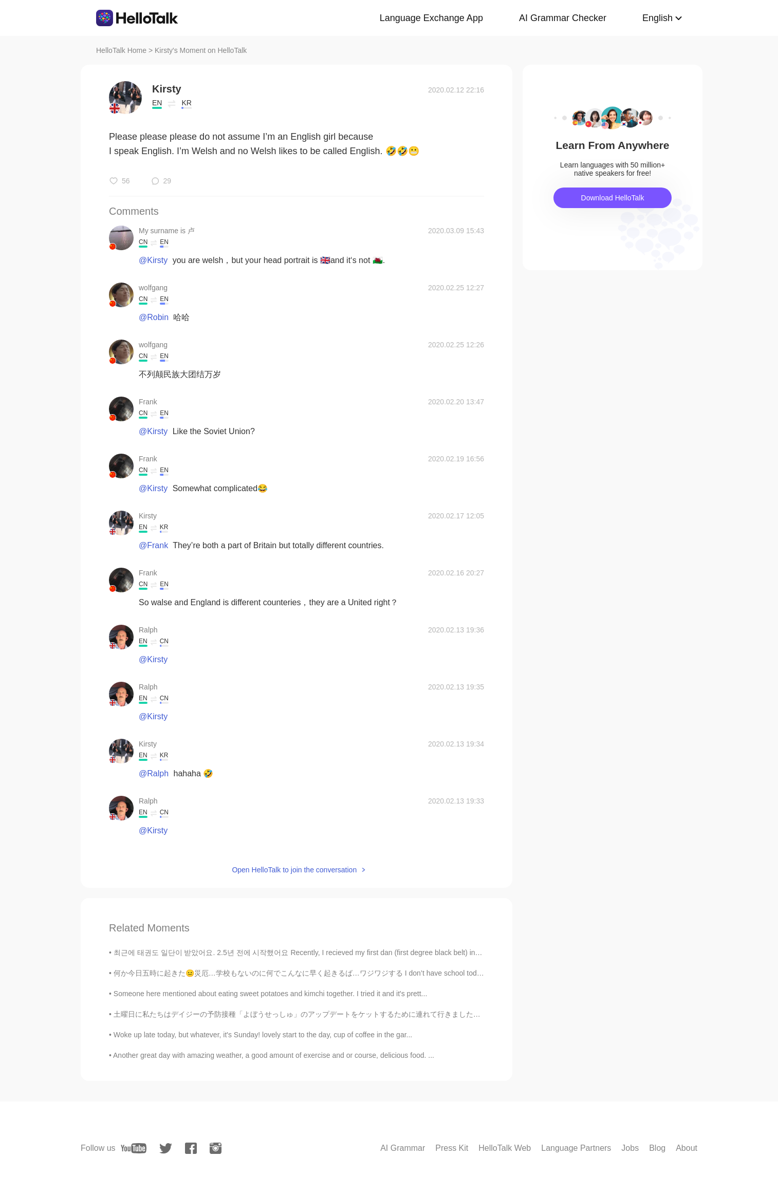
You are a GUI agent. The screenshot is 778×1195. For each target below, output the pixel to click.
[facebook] (191, 1148)
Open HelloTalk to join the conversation (294, 870)
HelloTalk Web (504, 1148)
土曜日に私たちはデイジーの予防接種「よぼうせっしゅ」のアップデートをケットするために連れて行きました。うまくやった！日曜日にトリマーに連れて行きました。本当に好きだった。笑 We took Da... (445, 1014)
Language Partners (576, 1148)
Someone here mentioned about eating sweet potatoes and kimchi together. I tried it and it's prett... (271, 993)
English (657, 18)
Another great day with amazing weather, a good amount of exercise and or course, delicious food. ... (273, 1055)
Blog (657, 1148)
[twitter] (165, 1148)
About (686, 1148)
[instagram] (215, 1148)
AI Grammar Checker (562, 18)
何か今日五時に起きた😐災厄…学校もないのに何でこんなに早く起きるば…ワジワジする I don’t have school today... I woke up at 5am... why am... (349, 973)
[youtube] (133, 1148)
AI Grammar (402, 1148)
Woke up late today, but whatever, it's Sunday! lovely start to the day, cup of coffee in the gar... (263, 1035)
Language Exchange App (431, 18)
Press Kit (451, 1148)
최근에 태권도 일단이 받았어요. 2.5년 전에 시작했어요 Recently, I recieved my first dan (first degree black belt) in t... (299, 952)
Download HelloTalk (612, 198)
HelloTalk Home (121, 50)
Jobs (630, 1148)
